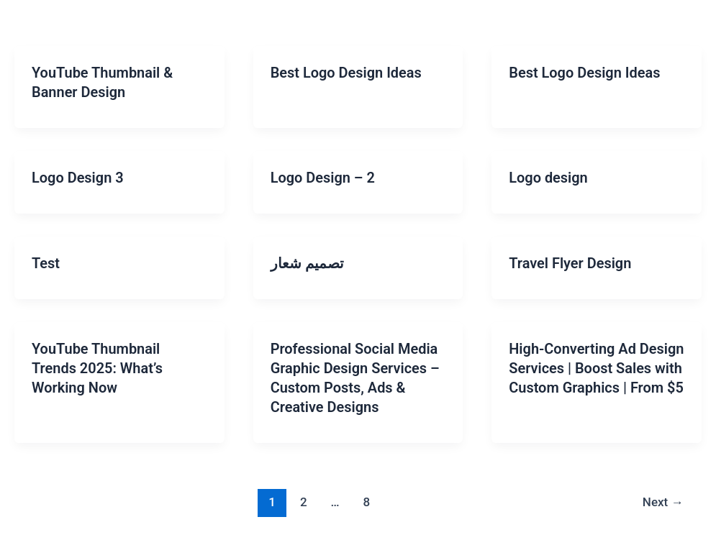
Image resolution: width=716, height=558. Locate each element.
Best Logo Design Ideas (346, 72)
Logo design (548, 176)
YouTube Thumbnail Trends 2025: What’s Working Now (97, 364)
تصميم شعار (307, 261)
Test (46, 261)
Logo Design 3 (78, 176)
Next (663, 496)
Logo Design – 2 (323, 176)
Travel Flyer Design (570, 261)
